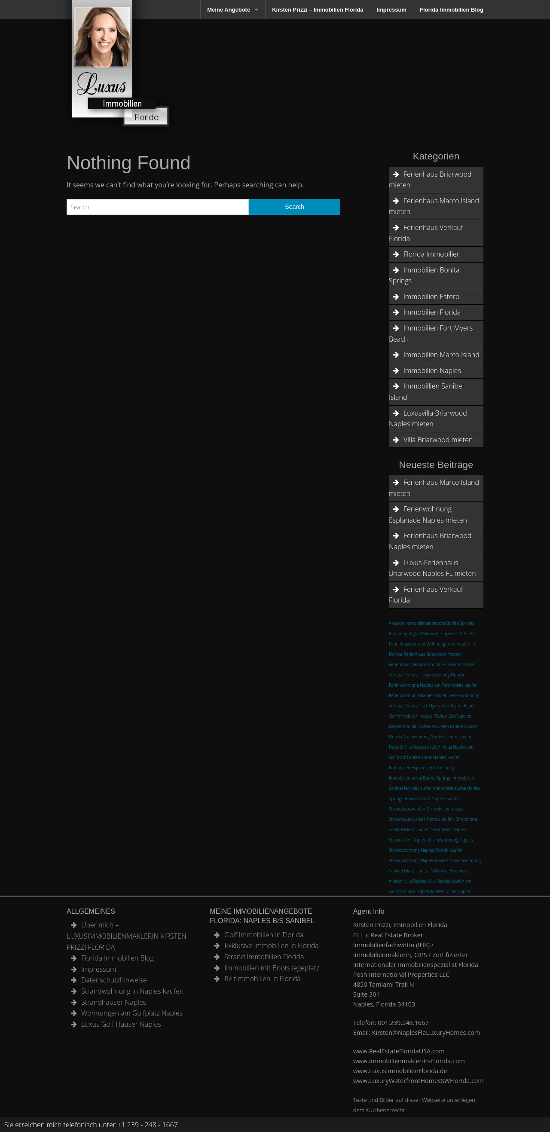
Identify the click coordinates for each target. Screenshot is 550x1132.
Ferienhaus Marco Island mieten (434, 206)
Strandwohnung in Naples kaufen (132, 991)
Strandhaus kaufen (407, 809)
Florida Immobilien (432, 254)
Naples (438, 798)
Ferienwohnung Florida (442, 675)
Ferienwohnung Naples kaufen (418, 695)
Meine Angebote (228, 9)
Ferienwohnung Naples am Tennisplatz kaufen (433, 685)
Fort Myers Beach (459, 706)
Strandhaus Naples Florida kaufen (421, 819)
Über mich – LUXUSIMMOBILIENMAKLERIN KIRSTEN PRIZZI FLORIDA (126, 935)
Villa (435, 871)
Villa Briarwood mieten (438, 439)
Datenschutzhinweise (114, 980)
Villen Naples (458, 891)
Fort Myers (430, 706)
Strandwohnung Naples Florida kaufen (425, 850)
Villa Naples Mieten (426, 891)
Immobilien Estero (431, 296)
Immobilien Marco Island (441, 354)
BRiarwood (429, 633)
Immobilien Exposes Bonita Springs (422, 768)
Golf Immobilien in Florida (263, 934)
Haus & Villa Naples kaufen (414, 747)
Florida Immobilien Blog (451, 9)
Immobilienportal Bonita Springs (420, 778)
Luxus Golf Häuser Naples (121, 1024)
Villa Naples (415, 881)
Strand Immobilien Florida (264, 956)
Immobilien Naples (432, 370)
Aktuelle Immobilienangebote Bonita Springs (431, 623)
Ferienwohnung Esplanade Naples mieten (428, 514)
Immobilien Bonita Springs (424, 275)
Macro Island (417, 798)
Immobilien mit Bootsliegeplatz (271, 968)
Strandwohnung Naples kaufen (418, 860)
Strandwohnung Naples (450, 840)
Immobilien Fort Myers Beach (431, 333)
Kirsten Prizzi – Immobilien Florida (317, 9)
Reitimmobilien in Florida (262, 978)
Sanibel (453, 798)
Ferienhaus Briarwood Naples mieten (430, 541)
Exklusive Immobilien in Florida (271, 945)
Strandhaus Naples (445, 809)
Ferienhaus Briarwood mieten (430, 179)
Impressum (391, 9)
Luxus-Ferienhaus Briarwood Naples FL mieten (432, 568)
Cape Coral (451, 633)
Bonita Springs (403, 633)
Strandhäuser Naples (113, 1002)
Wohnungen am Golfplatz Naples (132, 1013)
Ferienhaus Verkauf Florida (426, 233)
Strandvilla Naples (448, 829)
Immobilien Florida (432, 312)
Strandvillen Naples (407, 840)
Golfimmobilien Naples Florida (418, 716)
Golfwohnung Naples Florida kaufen (438, 737)
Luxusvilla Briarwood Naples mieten (428, 418)
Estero (470, 633)
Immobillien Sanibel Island (426, 391)
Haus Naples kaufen (441, 757)
